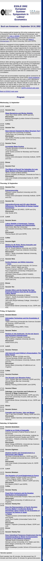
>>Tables (8, 514)
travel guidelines (33, 77)
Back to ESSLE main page (9, 91)
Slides (9, 264)
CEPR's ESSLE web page (30, 88)
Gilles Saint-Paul (12, 37)
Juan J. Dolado (14, 36)
